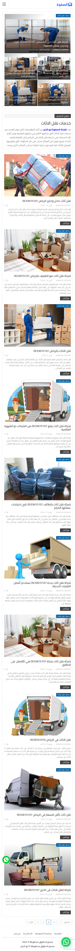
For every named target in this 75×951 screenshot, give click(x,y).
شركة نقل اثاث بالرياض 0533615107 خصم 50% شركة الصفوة (55, 99)
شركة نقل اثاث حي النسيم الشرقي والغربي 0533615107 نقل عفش (55, 73)
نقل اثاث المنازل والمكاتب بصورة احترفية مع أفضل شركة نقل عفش (22, 99)
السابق (67, 922)
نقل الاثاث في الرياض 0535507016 (50, 739)
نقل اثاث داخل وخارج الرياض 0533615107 (46, 200)
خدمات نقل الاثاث (63, 15)
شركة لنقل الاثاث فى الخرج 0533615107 (47, 889)
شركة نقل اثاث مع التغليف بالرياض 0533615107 (42, 275)
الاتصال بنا (27, 934)
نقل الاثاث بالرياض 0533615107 (52, 350)
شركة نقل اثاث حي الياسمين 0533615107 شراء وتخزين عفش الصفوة (41, 43)
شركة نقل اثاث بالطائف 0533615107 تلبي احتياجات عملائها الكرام (41, 506)
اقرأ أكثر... (65, 223)
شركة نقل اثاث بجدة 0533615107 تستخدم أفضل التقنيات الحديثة (42, 584)
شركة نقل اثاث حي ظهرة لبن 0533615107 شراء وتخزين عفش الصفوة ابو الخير (21, 73)
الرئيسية (58, 934)
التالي (30, 922)
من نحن (17, 934)
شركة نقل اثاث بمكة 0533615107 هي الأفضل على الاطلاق (41, 663)
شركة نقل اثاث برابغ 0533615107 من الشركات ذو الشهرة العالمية (37, 428)
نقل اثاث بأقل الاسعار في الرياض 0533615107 (44, 814)
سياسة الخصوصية (43, 934)
